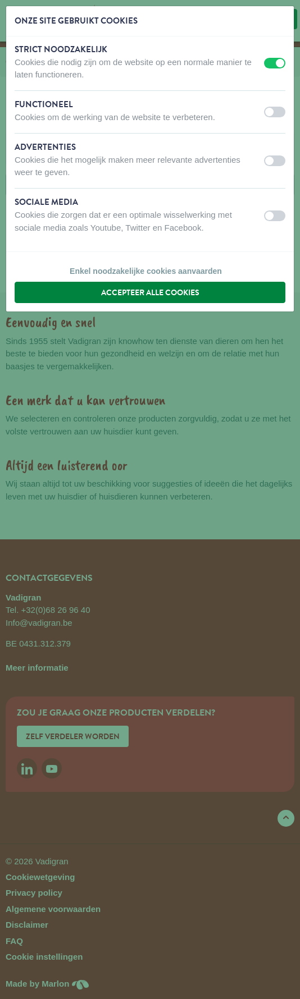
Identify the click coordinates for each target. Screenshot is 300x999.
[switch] (274, 63)
